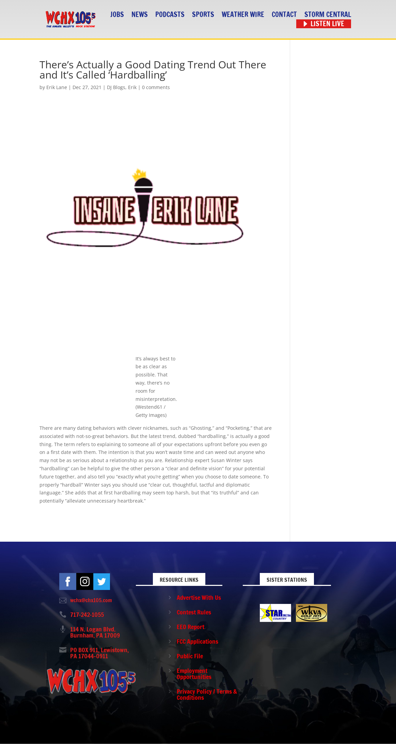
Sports (203, 14)
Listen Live (327, 24)
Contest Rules (194, 612)
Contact (284, 14)
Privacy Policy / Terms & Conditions (207, 694)
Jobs (117, 14)
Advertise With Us (199, 597)
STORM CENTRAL (327, 14)
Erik (132, 87)
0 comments (156, 87)
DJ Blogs (116, 87)
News (139, 14)
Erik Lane (56, 87)
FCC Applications (197, 641)
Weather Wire (243, 14)
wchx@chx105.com (91, 600)
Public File (190, 656)
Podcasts (170, 14)
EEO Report (190, 626)
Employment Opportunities (194, 673)
